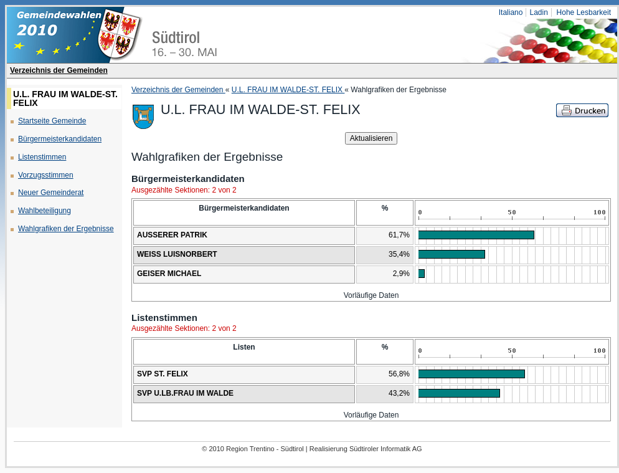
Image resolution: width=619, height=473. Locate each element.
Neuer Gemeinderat (50, 192)
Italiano (511, 12)
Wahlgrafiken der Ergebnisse (66, 228)
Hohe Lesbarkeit (584, 12)
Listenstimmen (42, 157)
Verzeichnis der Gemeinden (59, 70)
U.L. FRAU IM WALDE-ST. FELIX (288, 89)
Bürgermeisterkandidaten (60, 139)
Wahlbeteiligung (44, 210)
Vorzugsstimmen (45, 175)
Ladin (538, 12)
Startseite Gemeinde (52, 121)
